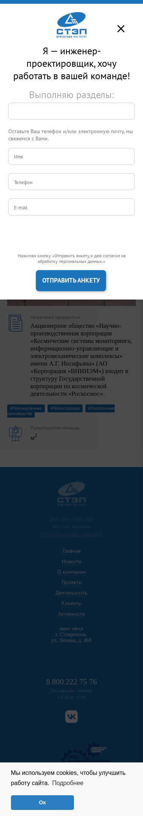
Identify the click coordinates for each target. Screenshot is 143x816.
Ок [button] (42, 802)
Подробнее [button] (67, 783)
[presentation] (65, 238)
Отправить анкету (71, 280)
